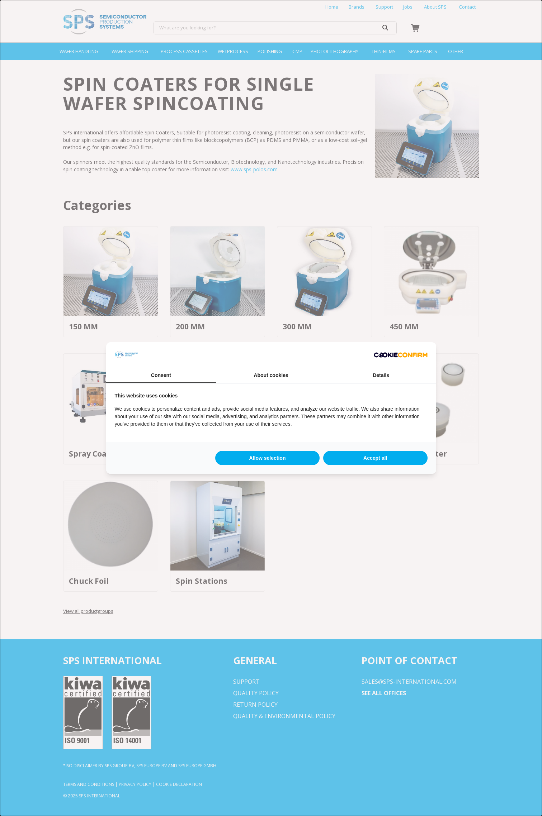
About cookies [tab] (271, 375)
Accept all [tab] (375, 458)
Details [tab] (381, 375)
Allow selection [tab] (267, 458)
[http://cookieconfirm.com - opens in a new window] (401, 355)
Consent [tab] (161, 375)
